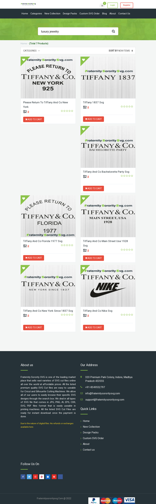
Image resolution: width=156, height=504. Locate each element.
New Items (121, 50)
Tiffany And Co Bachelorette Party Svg (47, 171)
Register (126, 5)
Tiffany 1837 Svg (94, 102)
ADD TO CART (33, 119)
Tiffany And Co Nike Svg (38, 310)
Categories (36, 13)
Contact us (124, 13)
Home (25, 13)
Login (110, 5)
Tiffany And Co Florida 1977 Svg (103, 171)
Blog (104, 13)
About (112, 13)
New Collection (52, 13)
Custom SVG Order (90, 13)
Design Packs (70, 13)
